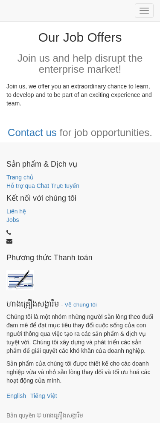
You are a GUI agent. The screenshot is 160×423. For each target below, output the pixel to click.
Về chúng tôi (80, 304)
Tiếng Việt (43, 395)
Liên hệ (16, 211)
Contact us (32, 132)
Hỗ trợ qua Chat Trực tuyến (42, 185)
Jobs (12, 219)
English (16, 395)
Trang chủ (20, 177)
